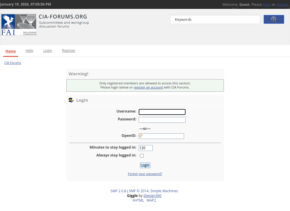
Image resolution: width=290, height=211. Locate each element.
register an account (148, 87)
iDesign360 (152, 195)
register (282, 4)
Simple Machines (164, 190)
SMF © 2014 (138, 190)
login (267, 4)
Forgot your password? (145, 173)
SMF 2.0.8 (118, 190)
